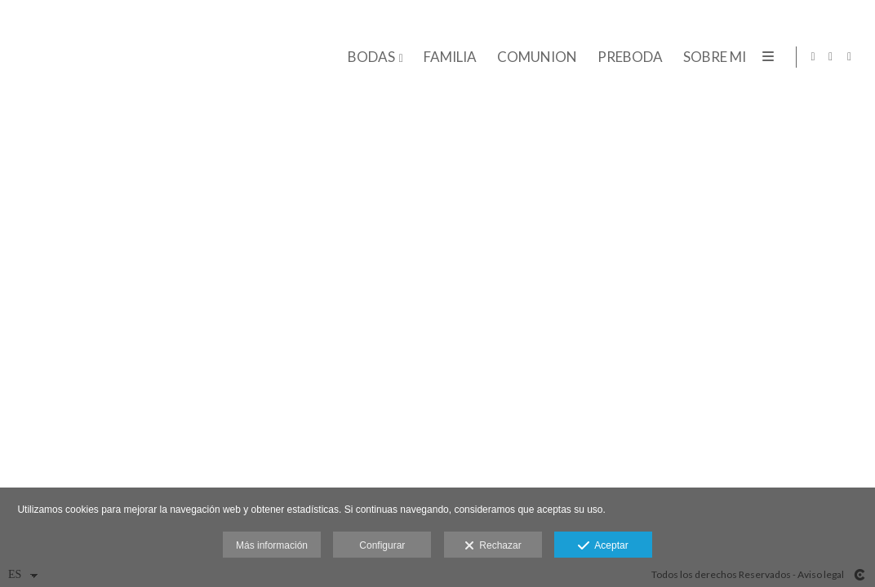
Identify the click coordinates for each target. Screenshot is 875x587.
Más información (272, 545)
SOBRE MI (712, 57)
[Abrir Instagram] (831, 57)
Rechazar (493, 546)
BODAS (369, 57)
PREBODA (627, 57)
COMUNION (535, 57)
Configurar (382, 545)
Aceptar (603, 546)
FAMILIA (447, 57)
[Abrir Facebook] (850, 57)
